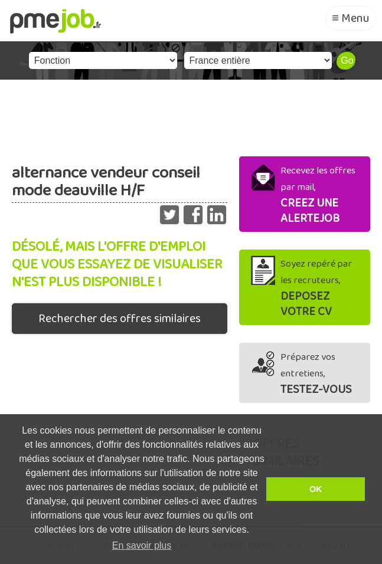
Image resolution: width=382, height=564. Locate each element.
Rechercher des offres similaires (119, 318)
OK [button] (315, 489)
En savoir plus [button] (142, 545)
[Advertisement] (191, 115)
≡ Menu (351, 18)
